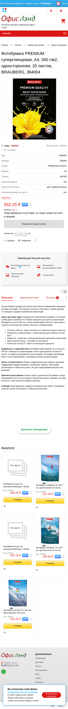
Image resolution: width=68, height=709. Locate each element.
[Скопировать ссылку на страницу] (35, 240)
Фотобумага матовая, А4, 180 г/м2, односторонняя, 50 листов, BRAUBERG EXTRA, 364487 (18, 611)
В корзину (18, 500)
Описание (7, 297)
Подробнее (5, 198)
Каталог (7, 34)
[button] (4, 10)
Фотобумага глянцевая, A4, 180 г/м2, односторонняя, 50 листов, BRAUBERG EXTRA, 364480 (49, 549)
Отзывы (51, 297)
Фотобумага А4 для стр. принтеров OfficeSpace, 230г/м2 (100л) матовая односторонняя (16, 547)
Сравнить (9, 240)
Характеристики (29, 297)
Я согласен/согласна (51, 695)
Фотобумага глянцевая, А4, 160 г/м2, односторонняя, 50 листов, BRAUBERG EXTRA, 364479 (49, 486)
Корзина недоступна (34, 224)
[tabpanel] (50, 468)
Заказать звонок (9, 663)
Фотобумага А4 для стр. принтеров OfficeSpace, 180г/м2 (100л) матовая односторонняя (16, 485)
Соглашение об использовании (23, 692)
